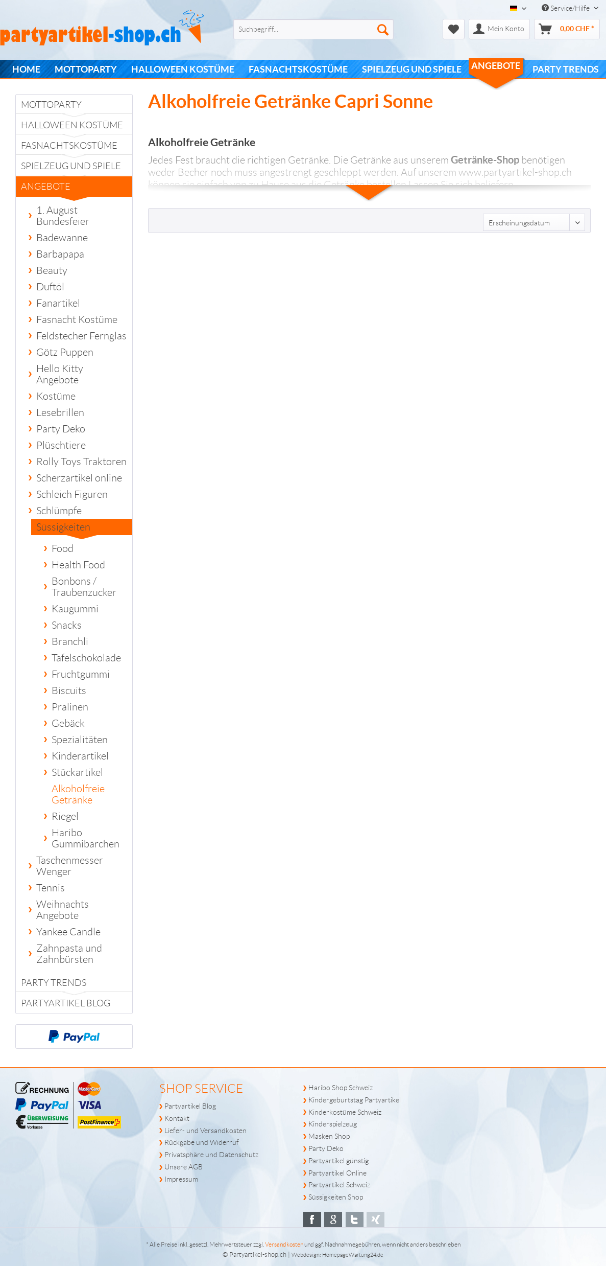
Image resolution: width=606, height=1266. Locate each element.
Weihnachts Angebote (62, 910)
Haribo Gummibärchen (85, 838)
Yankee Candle (68, 931)
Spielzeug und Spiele (71, 166)
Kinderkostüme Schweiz (344, 1112)
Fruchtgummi (81, 674)
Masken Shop (329, 1136)
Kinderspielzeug (332, 1124)
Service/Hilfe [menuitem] (566, 8)
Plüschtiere (61, 445)
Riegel (65, 816)
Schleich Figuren (72, 494)
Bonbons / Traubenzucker (84, 587)
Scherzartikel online (79, 478)
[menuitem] (296, 29)
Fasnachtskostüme (69, 146)
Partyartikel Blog (65, 1003)
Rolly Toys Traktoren (81, 461)
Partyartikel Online (337, 1173)
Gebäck (68, 723)
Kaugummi (75, 608)
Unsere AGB (183, 1167)
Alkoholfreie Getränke (78, 794)
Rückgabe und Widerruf (201, 1142)
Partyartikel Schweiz (339, 1185)
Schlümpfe (59, 510)
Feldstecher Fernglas (81, 335)
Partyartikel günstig (338, 1161)
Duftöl (50, 286)
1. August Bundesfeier (62, 215)
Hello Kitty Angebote (59, 374)
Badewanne (62, 237)
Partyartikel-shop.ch (257, 1254)
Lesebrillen (60, 412)
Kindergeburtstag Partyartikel (354, 1100)
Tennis (50, 887)
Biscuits (69, 690)
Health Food (78, 564)
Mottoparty (51, 105)
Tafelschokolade (86, 657)
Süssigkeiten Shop (335, 1197)
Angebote (55, 189)
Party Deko (60, 428)
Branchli (70, 641)
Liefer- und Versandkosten (205, 1130)
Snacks (67, 625)
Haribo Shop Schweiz (340, 1088)
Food (63, 548)
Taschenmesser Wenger (69, 866)
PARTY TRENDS (53, 983)
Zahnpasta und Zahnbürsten (69, 953)
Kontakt (176, 1118)
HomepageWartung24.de (352, 1255)
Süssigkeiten (66, 528)
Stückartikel (77, 772)
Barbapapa (60, 254)
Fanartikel (58, 303)
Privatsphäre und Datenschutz (211, 1154)
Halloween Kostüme (72, 125)
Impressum (181, 1179)
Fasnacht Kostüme (76, 319)
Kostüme (56, 396)
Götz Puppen (64, 352)
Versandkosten (284, 1244)
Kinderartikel (80, 756)
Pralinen (70, 706)
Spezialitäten (80, 739)
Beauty (51, 270)
